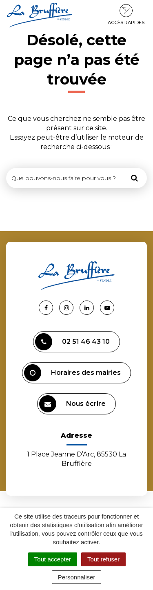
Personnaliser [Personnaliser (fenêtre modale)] (76, 577)
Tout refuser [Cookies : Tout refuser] (103, 559)
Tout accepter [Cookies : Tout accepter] (52, 559)
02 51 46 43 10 (72, 341)
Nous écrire (72, 403)
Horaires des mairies (72, 372)
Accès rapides (126, 14)
